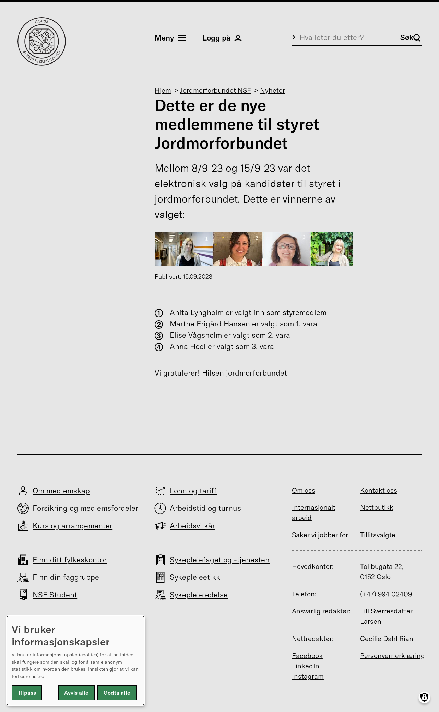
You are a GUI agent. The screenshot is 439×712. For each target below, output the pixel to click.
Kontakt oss (378, 490)
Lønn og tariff (193, 490)
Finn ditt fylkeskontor (70, 559)
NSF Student (55, 594)
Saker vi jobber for (320, 534)
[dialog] (75, 660)
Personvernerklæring (392, 655)
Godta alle (117, 692)
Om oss (303, 490)
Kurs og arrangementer (72, 525)
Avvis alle (76, 692)
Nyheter (272, 90)
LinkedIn (305, 666)
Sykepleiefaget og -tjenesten (220, 559)
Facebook (307, 655)
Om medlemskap (61, 490)
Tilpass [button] (27, 692)
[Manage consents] (424, 697)
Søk (410, 37)
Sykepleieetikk (195, 577)
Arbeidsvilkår (192, 525)
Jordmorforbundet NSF (215, 90)
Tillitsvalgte (377, 534)
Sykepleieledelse (199, 594)
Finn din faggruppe (66, 577)
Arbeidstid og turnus (205, 508)
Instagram (308, 676)
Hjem (163, 90)
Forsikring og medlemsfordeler (85, 508)
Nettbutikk (376, 507)
